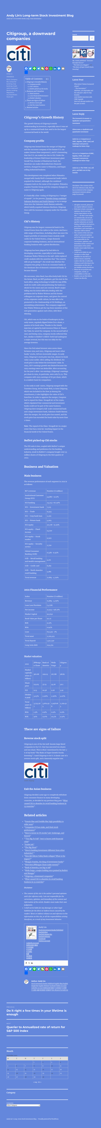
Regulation (10, 92)
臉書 (27, 954)
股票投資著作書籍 (32, 945)
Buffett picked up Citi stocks (39, 89)
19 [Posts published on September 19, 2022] (8, 1073)
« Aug (35, 1082)
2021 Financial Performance (39, 96)
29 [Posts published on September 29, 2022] (34, 1077)
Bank (8, 79)
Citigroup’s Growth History (37, 82)
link (89, 276)
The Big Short (30, 847)
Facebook (42, 939)
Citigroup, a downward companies (39, 876)
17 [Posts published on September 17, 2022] (52, 1069)
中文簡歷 (29, 949)
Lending (14, 90)
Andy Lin (9, 74)
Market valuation (35, 98)
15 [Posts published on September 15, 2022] (34, 1069)
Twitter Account (44, 941)
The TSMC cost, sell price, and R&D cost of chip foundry (83, 170)
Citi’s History (34, 86)
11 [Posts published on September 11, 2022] (60, 1066)
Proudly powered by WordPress (48, 1119)
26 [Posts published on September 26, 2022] (8, 1077)
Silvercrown (76, 129)
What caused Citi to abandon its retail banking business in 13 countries (46, 803)
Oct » (39, 1082)
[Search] (92, 38)
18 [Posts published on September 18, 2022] (61, 1069)
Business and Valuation (35, 91)
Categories (10, 1103)
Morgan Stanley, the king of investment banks (44, 862)
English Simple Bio (45, 934)
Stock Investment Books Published (51, 930)
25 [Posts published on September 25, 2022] (61, 1073)
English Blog (43, 932)
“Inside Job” (29, 844)
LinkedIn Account (32, 943)
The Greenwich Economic (81, 118)
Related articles (32, 107)
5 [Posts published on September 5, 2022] (7, 1066)
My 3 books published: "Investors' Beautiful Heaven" (82, 62)
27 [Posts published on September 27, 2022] (17, 1077)
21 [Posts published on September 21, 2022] (25, 1073)
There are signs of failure (36, 100)
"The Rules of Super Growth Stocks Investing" (83, 68)
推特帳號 (29, 956)
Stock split (10, 97)
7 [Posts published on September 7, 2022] (25, 1066)
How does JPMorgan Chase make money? (42, 865)
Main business (34, 93)
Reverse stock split (36, 103)
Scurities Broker (12, 94)
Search (74, 34)
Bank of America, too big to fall (37, 867)
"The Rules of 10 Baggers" (81, 65)
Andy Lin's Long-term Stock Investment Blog (40, 15)
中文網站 (29, 951)
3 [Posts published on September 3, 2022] (51, 1062)
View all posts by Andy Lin (59, 990)
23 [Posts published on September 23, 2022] (43, 1073)
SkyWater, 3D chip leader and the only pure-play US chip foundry (83, 93)
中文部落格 (29, 947)
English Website (44, 936)
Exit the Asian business (37, 105)
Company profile (35, 84)
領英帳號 (29, 958)
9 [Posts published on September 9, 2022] (42, 1066)
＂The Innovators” (80, 88)
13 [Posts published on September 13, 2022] (16, 1069)
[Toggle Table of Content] (46, 79)
